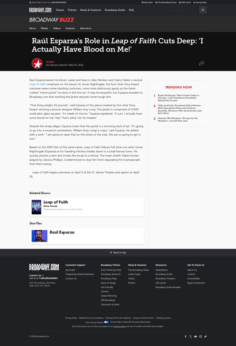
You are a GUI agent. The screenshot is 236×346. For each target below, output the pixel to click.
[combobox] (189, 10)
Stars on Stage (108, 282)
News (32, 28)
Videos (57, 28)
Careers (191, 274)
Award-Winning (109, 295)
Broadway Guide (115, 10)
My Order (147, 2)
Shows (60, 10)
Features (70, 28)
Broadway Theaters (165, 278)
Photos (44, 28)
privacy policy (120, 326)
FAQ (131, 10)
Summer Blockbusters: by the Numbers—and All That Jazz (178, 119)
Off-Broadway (108, 300)
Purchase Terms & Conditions (118, 318)
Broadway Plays (109, 278)
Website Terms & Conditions (91, 318)
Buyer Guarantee (196, 282)
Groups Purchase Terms (143, 318)
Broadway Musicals (111, 274)
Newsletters (162, 269)
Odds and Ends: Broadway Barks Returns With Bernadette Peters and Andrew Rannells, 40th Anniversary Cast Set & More (180, 109)
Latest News (134, 274)
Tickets (72, 10)
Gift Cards (185, 2)
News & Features (90, 10)
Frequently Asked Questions (79, 274)
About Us (192, 269)
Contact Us (35, 275)
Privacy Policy (71, 318)
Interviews (85, 28)
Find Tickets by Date (111, 269)
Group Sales (200, 2)
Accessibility (193, 278)
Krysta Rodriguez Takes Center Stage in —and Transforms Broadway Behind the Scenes (178, 98)
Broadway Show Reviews (168, 287)
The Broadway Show (166, 2)
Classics (105, 291)
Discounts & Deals (110, 304)
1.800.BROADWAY (48, 2)
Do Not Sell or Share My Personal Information (131, 322)
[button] (201, 64)
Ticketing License (163, 318)
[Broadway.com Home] (40, 10)
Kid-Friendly (107, 287)
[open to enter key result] (203, 10)
